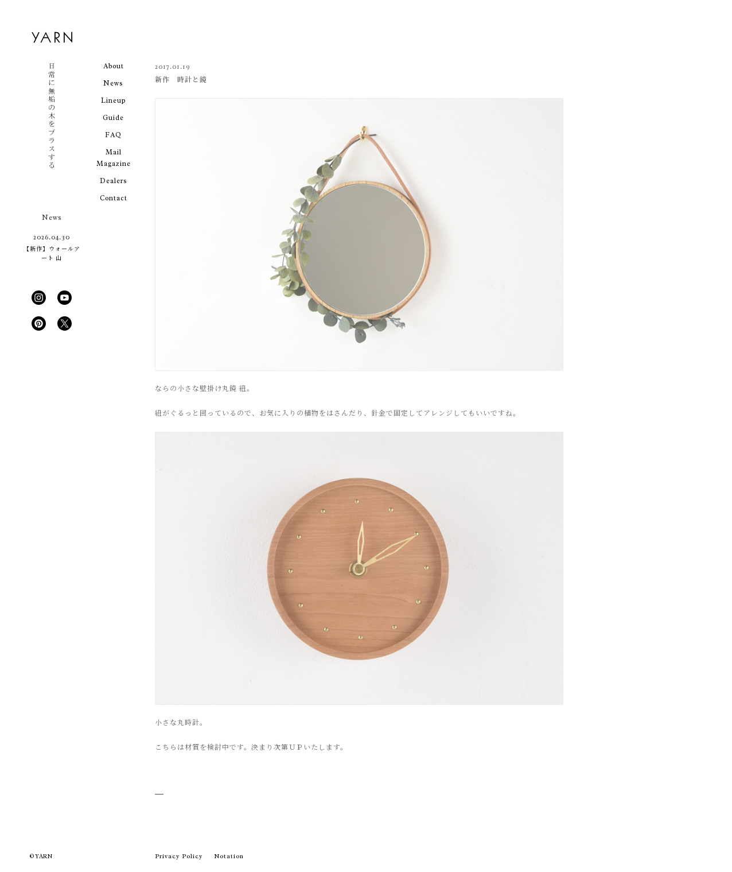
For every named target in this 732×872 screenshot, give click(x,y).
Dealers (113, 180)
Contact (113, 198)
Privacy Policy (179, 856)
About (113, 66)
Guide (113, 117)
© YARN (41, 856)
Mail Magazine (113, 158)
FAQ (113, 134)
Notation (229, 856)
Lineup (113, 100)
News (113, 83)
